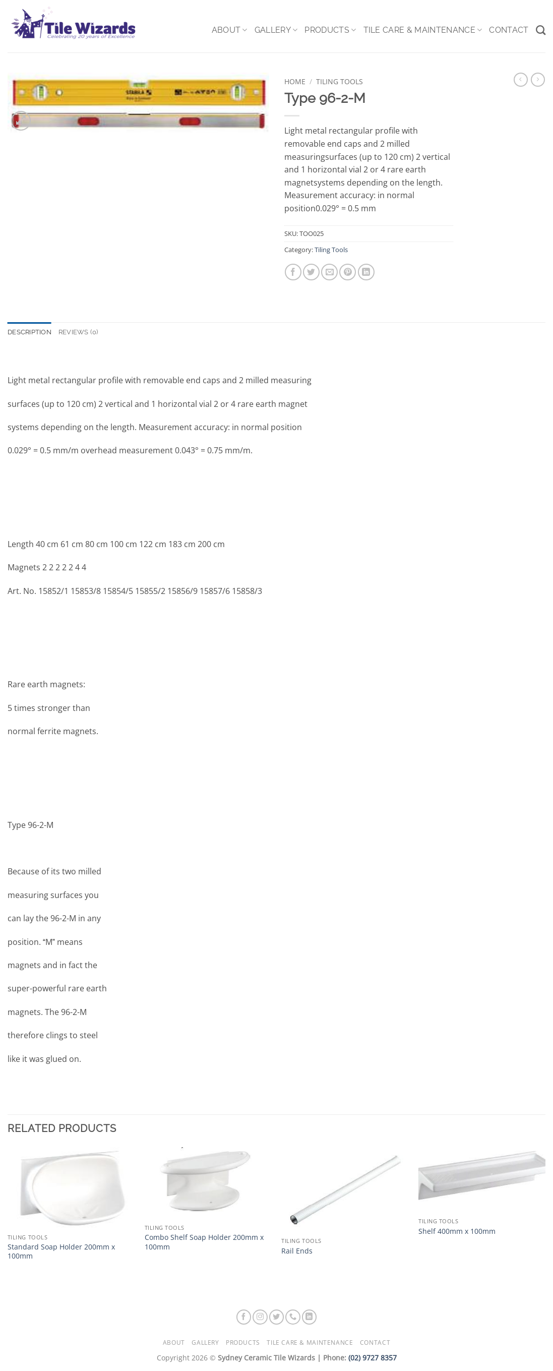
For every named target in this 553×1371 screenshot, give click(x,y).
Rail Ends (297, 1251)
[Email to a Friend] (329, 272)
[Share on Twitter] (311, 272)
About (230, 30)
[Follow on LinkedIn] (309, 1317)
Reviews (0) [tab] (78, 332)
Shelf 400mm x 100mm (457, 1231)
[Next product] (521, 80)
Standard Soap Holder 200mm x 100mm (61, 1251)
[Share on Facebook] (293, 272)
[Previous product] (538, 80)
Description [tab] (29, 332)
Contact (508, 30)
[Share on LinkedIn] (366, 272)
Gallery (276, 30)
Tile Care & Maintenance (422, 30)
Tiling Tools (339, 81)
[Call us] (292, 1317)
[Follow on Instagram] (260, 1317)
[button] (21, 121)
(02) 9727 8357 (372, 1357)
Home (294, 81)
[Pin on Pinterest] (347, 272)
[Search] (540, 30)
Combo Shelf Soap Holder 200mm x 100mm (204, 1242)
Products (330, 30)
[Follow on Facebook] (244, 1317)
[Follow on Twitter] (276, 1317)
